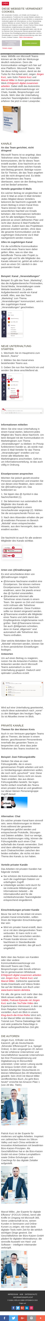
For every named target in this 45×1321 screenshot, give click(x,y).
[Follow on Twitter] (18, 1308)
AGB (21, 1294)
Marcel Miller (8, 80)
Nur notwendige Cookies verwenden (10, 43)
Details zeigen (7, 48)
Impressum (13, 1294)
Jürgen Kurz (12, 978)
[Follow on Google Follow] (22, 1308)
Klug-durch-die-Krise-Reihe (15, 1015)
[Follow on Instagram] (31, 1308)
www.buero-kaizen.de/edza (15, 990)
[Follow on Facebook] (13, 1308)
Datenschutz (31, 1294)
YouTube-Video (25, 1003)
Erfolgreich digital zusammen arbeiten (21, 975)
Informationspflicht (23, 1297)
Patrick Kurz (25, 77)
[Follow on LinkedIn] (27, 1308)
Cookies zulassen (31, 43)
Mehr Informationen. (26, 37)
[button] (4, 1318)
